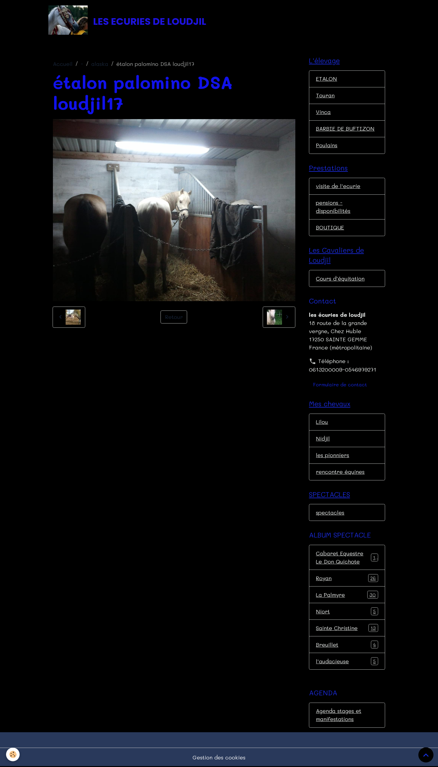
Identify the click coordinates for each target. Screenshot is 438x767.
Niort (347, 611)
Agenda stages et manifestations (338, 715)
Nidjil (323, 438)
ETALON (326, 78)
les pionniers (332, 455)
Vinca (323, 111)
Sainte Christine (347, 628)
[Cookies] (13, 754)
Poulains (326, 145)
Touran (325, 95)
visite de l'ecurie (338, 186)
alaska (99, 63)
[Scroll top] (425, 754)
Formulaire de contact (340, 384)
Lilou (322, 421)
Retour (174, 316)
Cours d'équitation (340, 278)
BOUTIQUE (330, 227)
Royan (347, 578)
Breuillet (347, 644)
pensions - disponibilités (333, 206)
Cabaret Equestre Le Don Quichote (347, 557)
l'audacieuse (347, 661)
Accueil (63, 63)
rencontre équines (340, 471)
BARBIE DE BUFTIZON (345, 128)
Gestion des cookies (219, 757)
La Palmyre (347, 595)
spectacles (330, 512)
